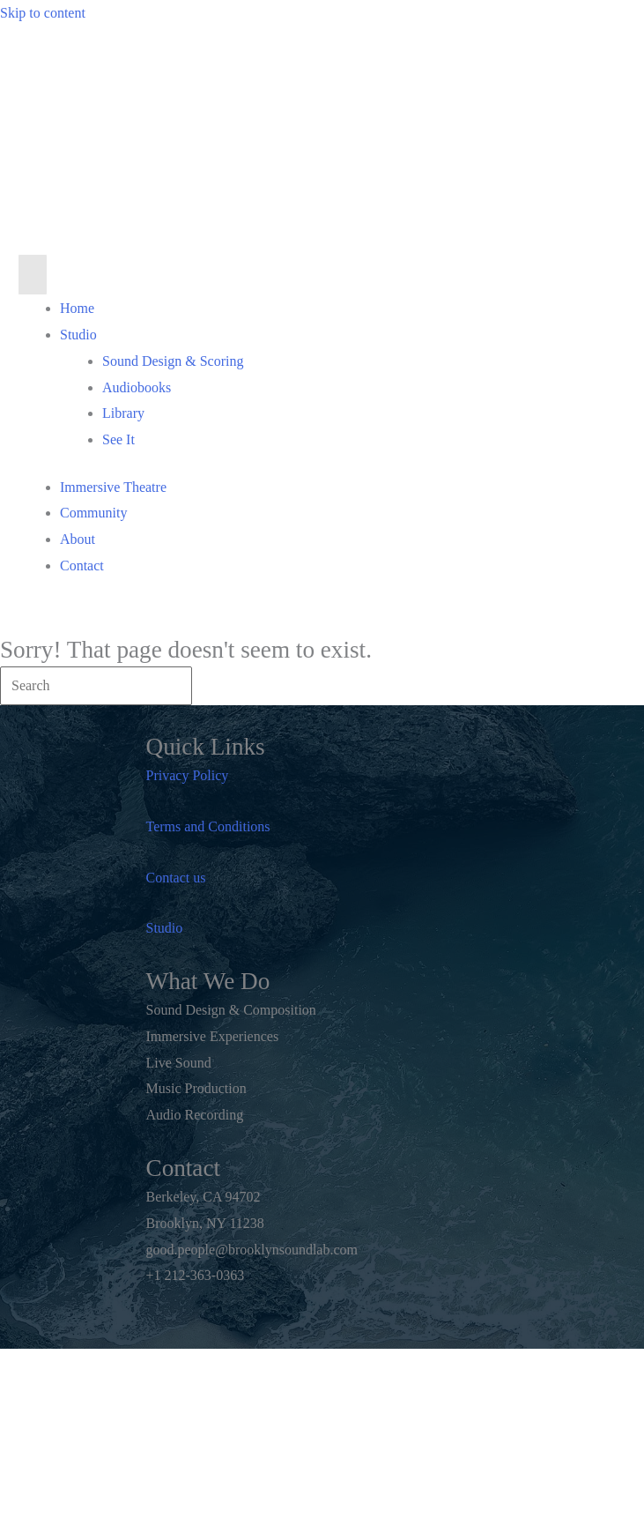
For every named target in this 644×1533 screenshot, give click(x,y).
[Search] (96, 685)
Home (77, 308)
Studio (78, 334)
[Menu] (33, 275)
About (77, 539)
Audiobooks (136, 387)
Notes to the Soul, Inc (294, 1477)
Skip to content (42, 12)
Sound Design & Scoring (172, 360)
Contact (82, 565)
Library (123, 413)
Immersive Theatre (113, 487)
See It (118, 439)
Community (93, 512)
